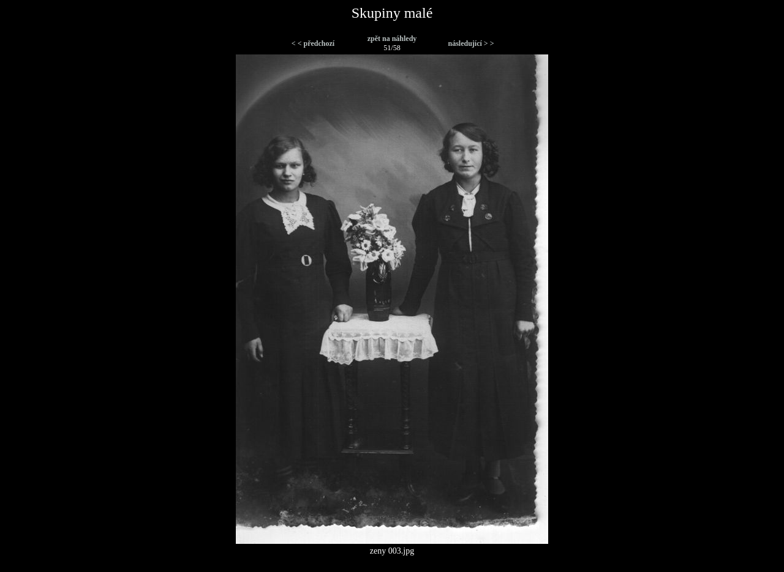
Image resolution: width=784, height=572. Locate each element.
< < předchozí (313, 43)
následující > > (471, 43)
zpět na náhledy (392, 38)
